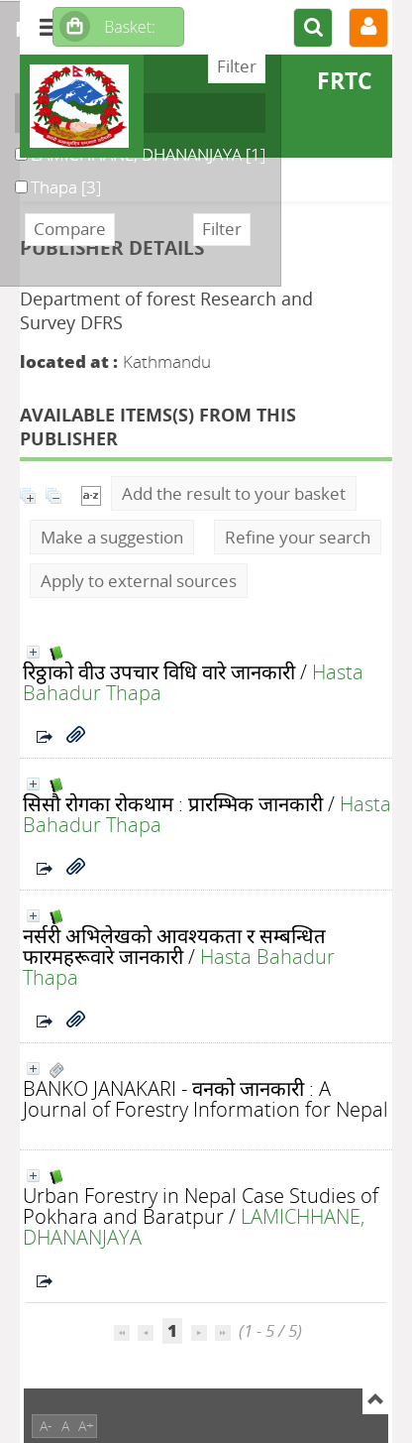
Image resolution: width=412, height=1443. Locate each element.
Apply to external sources (139, 580)
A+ (86, 1425)
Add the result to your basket (234, 493)
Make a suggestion (112, 537)
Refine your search (297, 537)
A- (46, 1425)
